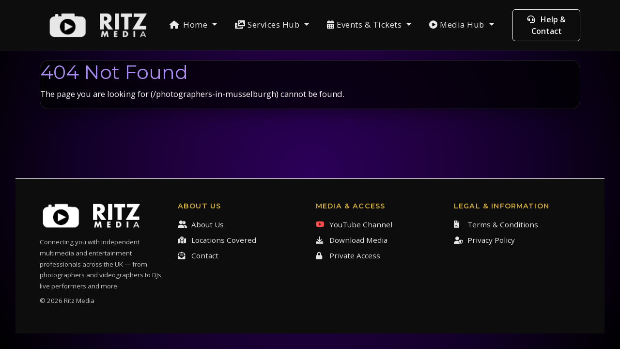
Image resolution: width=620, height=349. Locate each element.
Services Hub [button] (268, 24)
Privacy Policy (484, 240)
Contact (198, 255)
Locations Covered (217, 240)
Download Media (352, 240)
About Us (201, 224)
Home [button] (190, 24)
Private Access (348, 255)
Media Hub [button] (457, 24)
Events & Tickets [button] (365, 24)
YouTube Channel (354, 224)
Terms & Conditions (496, 224)
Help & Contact (546, 25)
